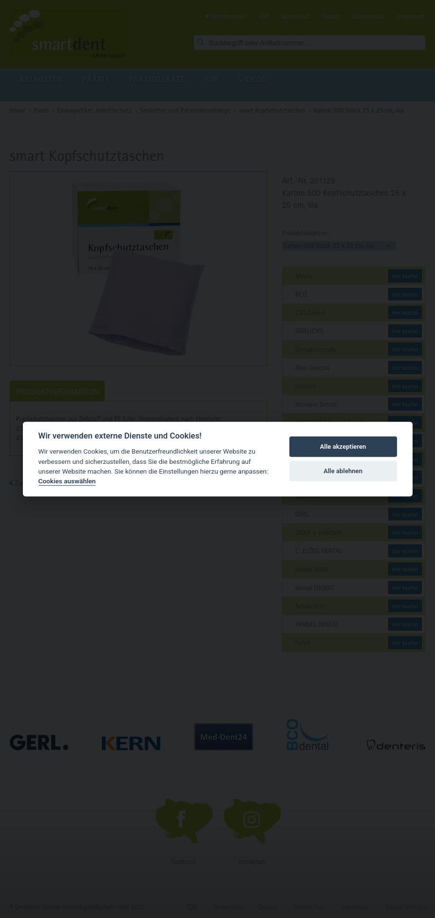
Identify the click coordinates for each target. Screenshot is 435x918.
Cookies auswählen (67, 481)
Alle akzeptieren (343, 446)
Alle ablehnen (342, 471)
